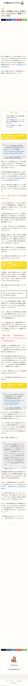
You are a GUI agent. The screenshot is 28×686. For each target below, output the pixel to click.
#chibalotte (11, 402)
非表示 (16, 112)
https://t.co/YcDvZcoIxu (10, 151)
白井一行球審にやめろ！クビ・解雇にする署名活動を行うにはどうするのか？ (15, 121)
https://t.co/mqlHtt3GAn (10, 400)
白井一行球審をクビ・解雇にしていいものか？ (15, 126)
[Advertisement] (14, 39)
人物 (2, 8)
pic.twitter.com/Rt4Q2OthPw (11, 403)
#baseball (21, 151)
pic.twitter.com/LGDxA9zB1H (15, 153)
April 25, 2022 (18, 409)
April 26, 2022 (18, 158)
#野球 (17, 151)
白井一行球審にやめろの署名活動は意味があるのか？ (15, 116)
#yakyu (6, 153)
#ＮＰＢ (7, 145)
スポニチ (11, 468)
